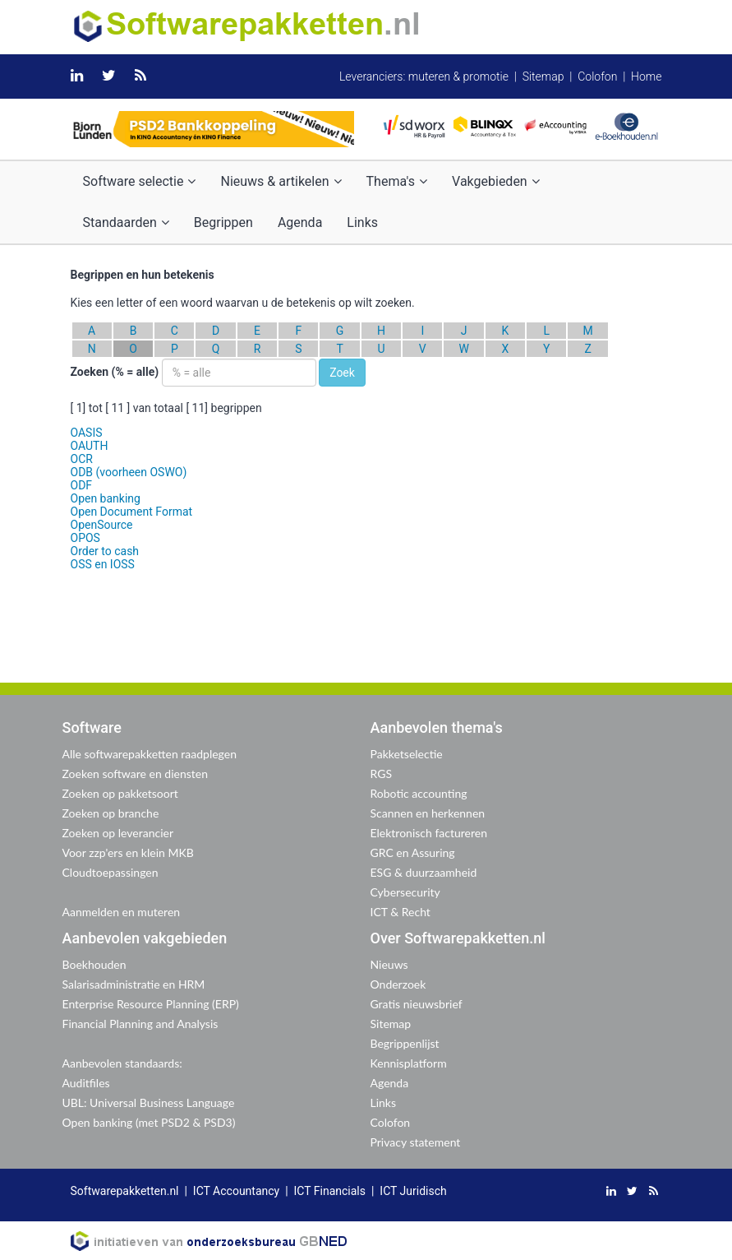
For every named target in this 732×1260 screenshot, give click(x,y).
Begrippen (223, 222)
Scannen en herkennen (428, 813)
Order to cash (105, 551)
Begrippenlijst (405, 1043)
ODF (82, 485)
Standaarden (126, 222)
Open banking (105, 498)
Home (646, 76)
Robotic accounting (419, 793)
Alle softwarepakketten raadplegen (149, 754)
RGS (382, 774)
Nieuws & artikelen (280, 181)
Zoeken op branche (110, 813)
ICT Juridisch (413, 1190)
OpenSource (102, 524)
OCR (82, 459)
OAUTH (89, 445)
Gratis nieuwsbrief (417, 1004)
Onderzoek (398, 984)
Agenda (300, 222)
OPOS (85, 537)
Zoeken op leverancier (118, 833)
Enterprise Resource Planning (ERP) (150, 1004)
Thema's (396, 181)
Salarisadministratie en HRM (133, 984)
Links (362, 222)
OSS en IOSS (103, 564)
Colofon (597, 76)
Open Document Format (132, 511)
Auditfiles (86, 1083)
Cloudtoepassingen (110, 872)
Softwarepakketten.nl (125, 1190)
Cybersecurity (405, 892)
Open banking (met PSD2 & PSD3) (149, 1122)
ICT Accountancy (236, 1190)
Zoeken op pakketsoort (120, 793)
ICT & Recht (400, 912)
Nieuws (389, 964)
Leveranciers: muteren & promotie (424, 76)
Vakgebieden (496, 181)
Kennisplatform (409, 1063)
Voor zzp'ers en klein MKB (128, 852)
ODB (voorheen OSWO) (129, 472)
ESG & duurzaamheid (424, 872)
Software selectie (139, 181)
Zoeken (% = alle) (115, 371)
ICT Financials (330, 1190)
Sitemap (543, 76)
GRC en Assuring (413, 852)
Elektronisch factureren (429, 833)
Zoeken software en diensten (135, 774)
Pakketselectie (407, 754)
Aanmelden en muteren (121, 912)
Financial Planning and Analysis (140, 1024)
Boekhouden (94, 964)
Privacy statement (416, 1142)
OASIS (87, 432)
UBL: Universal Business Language (148, 1102)
